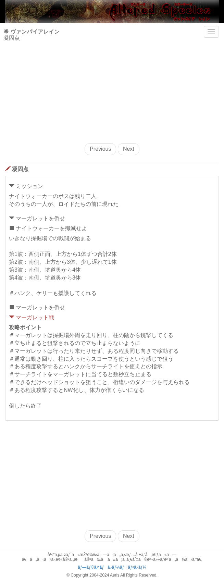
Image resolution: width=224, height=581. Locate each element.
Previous (100, 149)
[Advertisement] (112, 88)
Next (128, 149)
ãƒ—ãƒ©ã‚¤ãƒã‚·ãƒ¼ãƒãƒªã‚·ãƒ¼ (112, 567)
